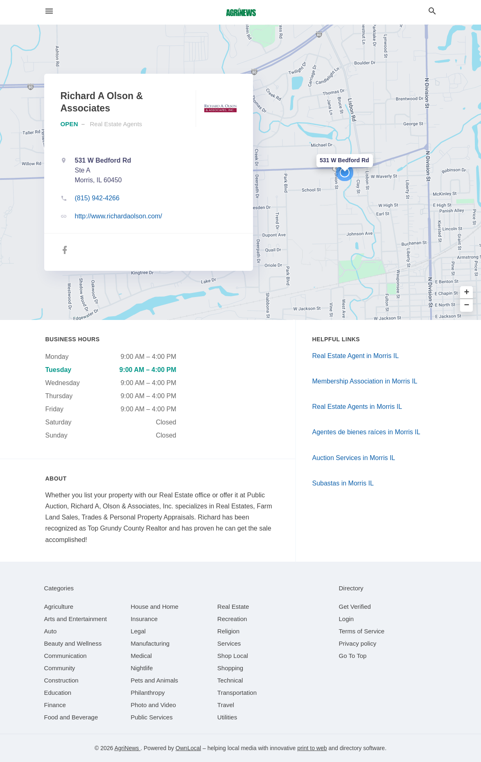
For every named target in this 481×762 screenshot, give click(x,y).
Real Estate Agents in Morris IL (357, 406)
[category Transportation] (237, 692)
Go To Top (353, 655)
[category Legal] (138, 631)
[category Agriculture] (59, 606)
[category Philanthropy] (148, 692)
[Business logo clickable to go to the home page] (240, 12)
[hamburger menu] (49, 11)
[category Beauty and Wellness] (73, 643)
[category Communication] (65, 655)
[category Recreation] (232, 618)
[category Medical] (141, 655)
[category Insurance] (144, 618)
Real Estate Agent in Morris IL (355, 355)
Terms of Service (362, 631)
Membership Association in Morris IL (365, 381)
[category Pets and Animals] (154, 680)
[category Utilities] (227, 717)
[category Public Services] (152, 717)
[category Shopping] (230, 667)
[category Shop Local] (232, 655)
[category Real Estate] (233, 606)
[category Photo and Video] (153, 704)
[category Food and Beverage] (71, 717)
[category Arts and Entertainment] (75, 618)
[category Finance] (55, 704)
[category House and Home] (154, 606)
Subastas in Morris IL (343, 483)
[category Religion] (228, 631)
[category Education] (58, 692)
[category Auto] (50, 631)
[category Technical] (230, 680)
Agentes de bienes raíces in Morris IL (366, 432)
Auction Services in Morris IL (353, 457)
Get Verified (355, 606)
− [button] (467, 305)
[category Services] (229, 643)
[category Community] (59, 667)
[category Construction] (61, 680)
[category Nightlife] (142, 667)
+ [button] (467, 293)
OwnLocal (188, 748)
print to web (312, 748)
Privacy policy (358, 643)
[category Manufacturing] (150, 643)
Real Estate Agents (116, 123)
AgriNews (127, 748)
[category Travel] (225, 704)
